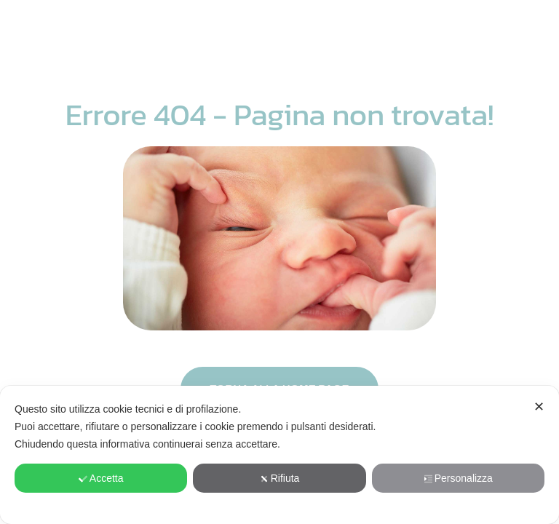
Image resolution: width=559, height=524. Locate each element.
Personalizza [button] (458, 478)
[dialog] (279, 455)
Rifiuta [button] (280, 478)
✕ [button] (539, 407)
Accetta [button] (101, 478)
